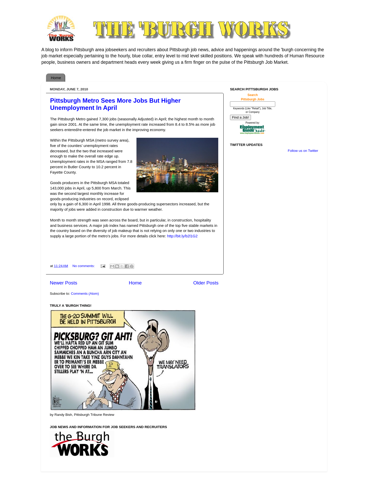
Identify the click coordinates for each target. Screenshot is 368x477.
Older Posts (205, 282)
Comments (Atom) (85, 293)
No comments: (84, 266)
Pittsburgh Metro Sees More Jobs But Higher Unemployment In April (115, 104)
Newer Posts (63, 282)
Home (56, 78)
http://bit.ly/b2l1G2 (182, 236)
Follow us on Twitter (303, 151)
